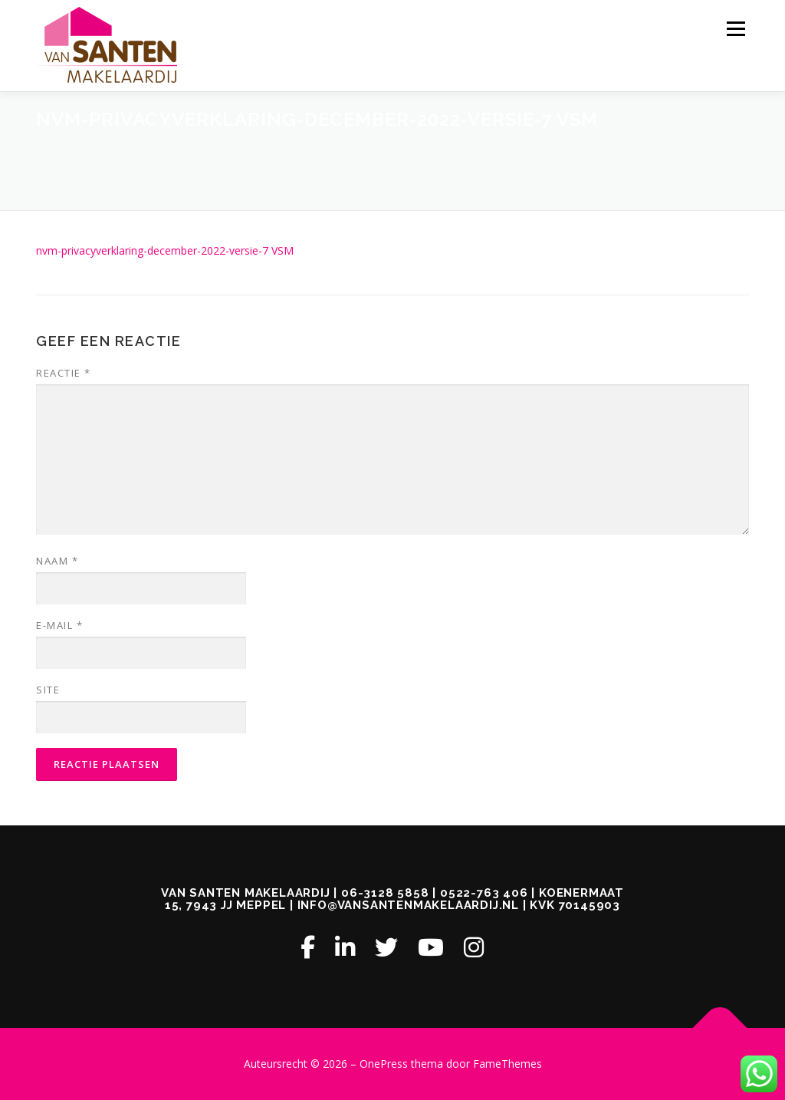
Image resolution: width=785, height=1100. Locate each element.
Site (48, 690)
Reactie (63, 373)
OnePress (384, 1063)
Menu (735, 28)
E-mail (59, 625)
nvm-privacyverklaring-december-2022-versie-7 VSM (165, 250)
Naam (57, 561)
